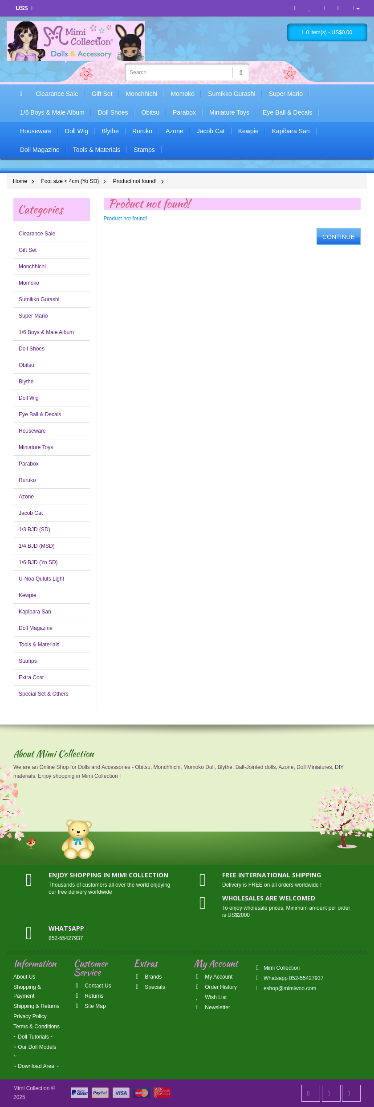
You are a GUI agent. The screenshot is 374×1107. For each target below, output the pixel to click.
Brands (148, 977)
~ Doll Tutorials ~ (33, 1037)
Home (20, 181)
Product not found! (135, 181)
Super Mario (286, 93)
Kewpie (248, 131)
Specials (149, 987)
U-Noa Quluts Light (41, 579)
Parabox (184, 112)
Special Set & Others (43, 694)
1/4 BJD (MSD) (37, 546)
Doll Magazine (40, 149)
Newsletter (212, 1007)
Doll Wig (76, 131)
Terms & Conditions (36, 1026)
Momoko (183, 93)
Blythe (110, 131)
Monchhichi (142, 93)
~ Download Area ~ (36, 1066)
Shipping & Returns (36, 1006)
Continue (338, 236)
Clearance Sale (57, 93)
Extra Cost (31, 677)
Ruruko (142, 131)
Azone (174, 131)
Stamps (144, 149)
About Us (24, 977)
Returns (88, 996)
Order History (215, 987)
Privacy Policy (30, 1016)
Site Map (89, 1006)
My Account (213, 977)
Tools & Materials (97, 149)
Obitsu (150, 112)
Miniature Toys (229, 112)
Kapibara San (291, 131)
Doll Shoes (113, 112)
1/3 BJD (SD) (34, 529)
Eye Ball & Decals (287, 112)
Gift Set (102, 93)
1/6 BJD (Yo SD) (38, 562)
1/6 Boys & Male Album (52, 112)
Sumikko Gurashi (232, 93)
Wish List (210, 997)
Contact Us (92, 986)
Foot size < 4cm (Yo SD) (70, 181)
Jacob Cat (211, 131)
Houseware (36, 131)
